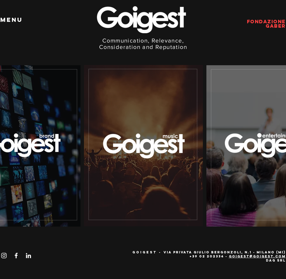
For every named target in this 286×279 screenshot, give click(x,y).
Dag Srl (276, 260)
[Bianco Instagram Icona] (4, 255)
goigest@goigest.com (257, 256)
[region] (143, 144)
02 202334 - (214, 256)
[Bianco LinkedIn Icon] (28, 255)
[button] (11, 20)
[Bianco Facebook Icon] (16, 255)
